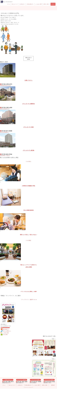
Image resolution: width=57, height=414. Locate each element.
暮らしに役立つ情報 (5, 332)
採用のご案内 (46, 4)
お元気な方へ (22, 4)
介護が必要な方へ (30, 4)
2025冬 (28, 59)
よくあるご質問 (39, 4)
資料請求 (53, 4)
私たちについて (15, 4)
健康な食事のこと (5, 329)
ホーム (8, 4)
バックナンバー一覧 (5, 327)
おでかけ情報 (4, 334)
